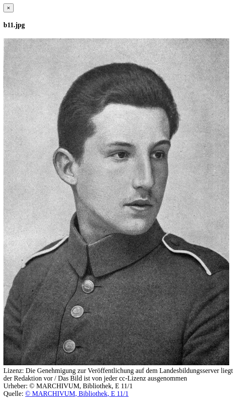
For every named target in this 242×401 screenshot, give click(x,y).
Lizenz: (13, 370)
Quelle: (13, 393)
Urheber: (15, 386)
